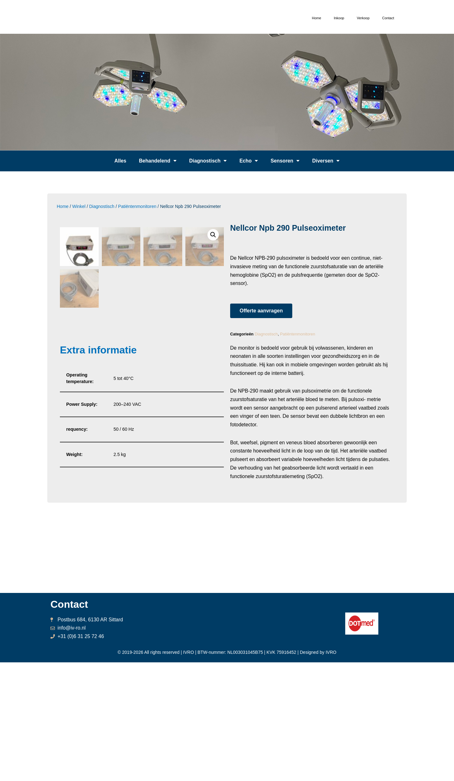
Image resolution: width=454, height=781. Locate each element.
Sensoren (285, 161)
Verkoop (363, 18)
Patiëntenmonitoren (137, 206)
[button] (261, 311)
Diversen (326, 161)
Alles (120, 160)
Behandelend (157, 161)
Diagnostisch (208, 161)
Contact (388, 18)
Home (316, 18)
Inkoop (339, 18)
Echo (249, 161)
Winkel (78, 206)
